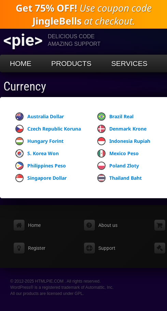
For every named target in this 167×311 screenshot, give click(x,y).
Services (129, 63)
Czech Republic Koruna (48, 129)
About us (107, 225)
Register (36, 248)
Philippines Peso (40, 166)
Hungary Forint (39, 141)
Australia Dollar (39, 116)
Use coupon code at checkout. (84, 14)
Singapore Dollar (41, 178)
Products (71, 63)
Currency (24, 86)
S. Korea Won (37, 153)
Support (106, 248)
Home (20, 63)
